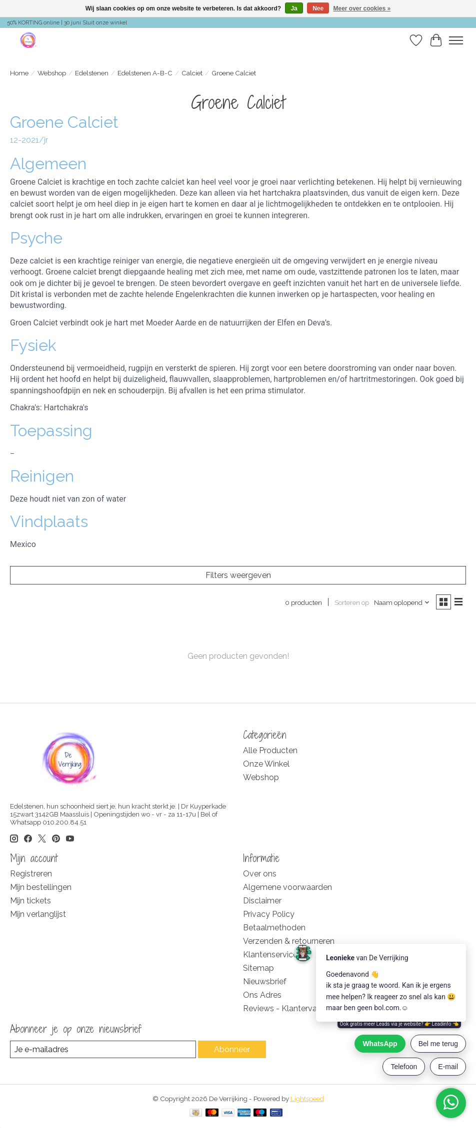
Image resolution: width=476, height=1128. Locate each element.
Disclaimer (262, 900)
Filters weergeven (238, 575)
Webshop (52, 73)
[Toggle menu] (456, 40)
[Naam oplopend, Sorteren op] (402, 602)
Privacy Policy (268, 914)
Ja (293, 8)
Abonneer (232, 1049)
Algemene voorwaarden (287, 887)
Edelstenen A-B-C (145, 73)
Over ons (259, 873)
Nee (318, 8)
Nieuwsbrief (264, 981)
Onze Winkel (266, 764)
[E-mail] (103, 1049)
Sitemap (258, 968)
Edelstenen (91, 73)
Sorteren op (351, 602)
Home (19, 73)
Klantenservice (270, 954)
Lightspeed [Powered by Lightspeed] (307, 1099)
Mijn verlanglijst (38, 914)
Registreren (31, 873)
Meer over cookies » (362, 8)
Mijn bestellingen (41, 887)
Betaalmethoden (274, 927)
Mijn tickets (30, 900)
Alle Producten (270, 750)
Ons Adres (262, 995)
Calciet (192, 73)
